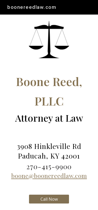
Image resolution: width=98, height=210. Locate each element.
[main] (49, 99)
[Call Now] (49, 199)
